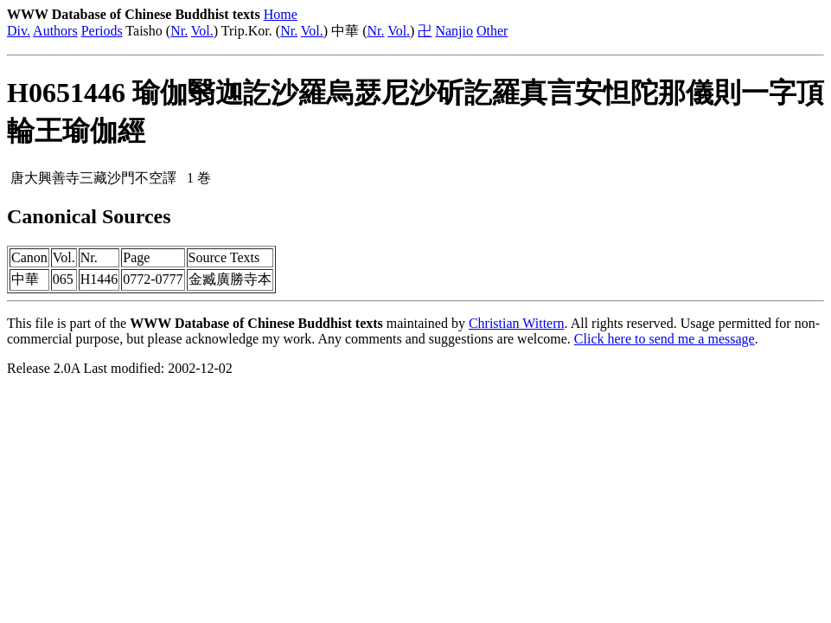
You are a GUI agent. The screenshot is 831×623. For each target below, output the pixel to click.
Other (492, 30)
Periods (102, 30)
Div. (18, 30)
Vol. (202, 30)
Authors (55, 30)
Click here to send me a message (664, 338)
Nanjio (454, 30)
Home (280, 14)
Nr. (179, 30)
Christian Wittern (517, 323)
